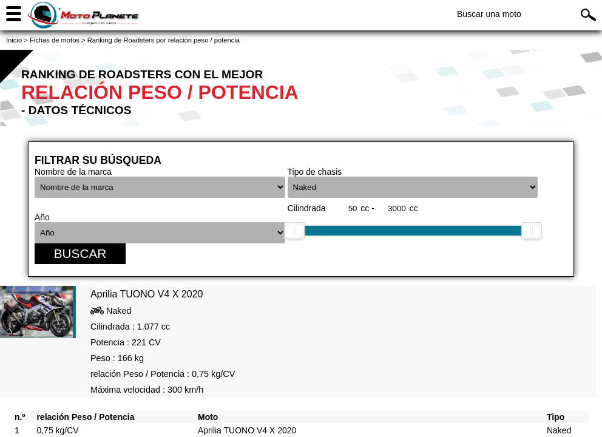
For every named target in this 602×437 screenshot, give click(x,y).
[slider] (294, 230)
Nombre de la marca (73, 172)
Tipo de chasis (315, 172)
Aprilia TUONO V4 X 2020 (247, 430)
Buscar (80, 253)
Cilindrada (307, 208)
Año (42, 217)
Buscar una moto (489, 14)
